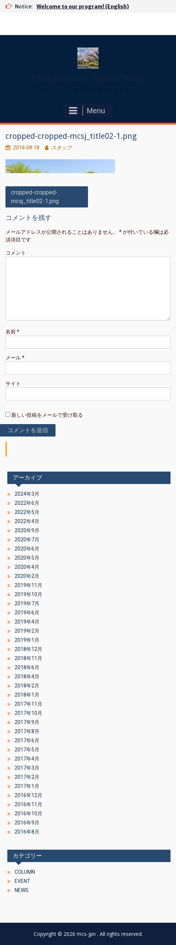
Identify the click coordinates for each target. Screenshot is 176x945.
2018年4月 (27, 676)
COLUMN (25, 872)
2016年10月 (28, 813)
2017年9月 (27, 722)
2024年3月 (27, 494)
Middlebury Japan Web (88, 78)
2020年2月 (27, 576)
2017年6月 (27, 740)
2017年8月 (27, 731)
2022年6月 (27, 503)
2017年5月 (27, 749)
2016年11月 (28, 804)
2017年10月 (28, 713)
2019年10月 (28, 594)
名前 (12, 332)
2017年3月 (27, 768)
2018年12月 (28, 649)
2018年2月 (27, 686)
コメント (15, 253)
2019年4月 (27, 622)
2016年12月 (28, 795)
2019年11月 (28, 585)
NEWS (21, 890)
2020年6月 (27, 549)
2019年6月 (27, 613)
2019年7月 (27, 603)
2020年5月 (27, 558)
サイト (13, 383)
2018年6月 (27, 667)
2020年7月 (27, 539)
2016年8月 (27, 832)
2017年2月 (27, 777)
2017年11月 (28, 704)
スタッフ (61, 147)
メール (14, 358)
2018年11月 (28, 658)
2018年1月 (27, 695)
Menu (87, 110)
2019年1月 (27, 640)
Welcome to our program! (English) (83, 6)
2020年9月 (27, 530)
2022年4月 (27, 521)
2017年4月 (27, 759)
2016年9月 (27, 823)
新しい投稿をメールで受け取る (47, 415)
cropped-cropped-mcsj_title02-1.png (35, 197)
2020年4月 (27, 567)
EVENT (22, 881)
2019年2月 (27, 631)
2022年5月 (27, 512)
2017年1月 (27, 786)
